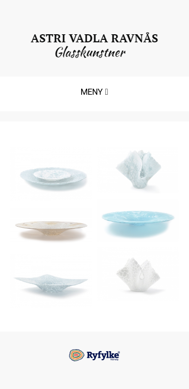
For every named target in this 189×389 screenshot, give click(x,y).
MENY (94, 94)
